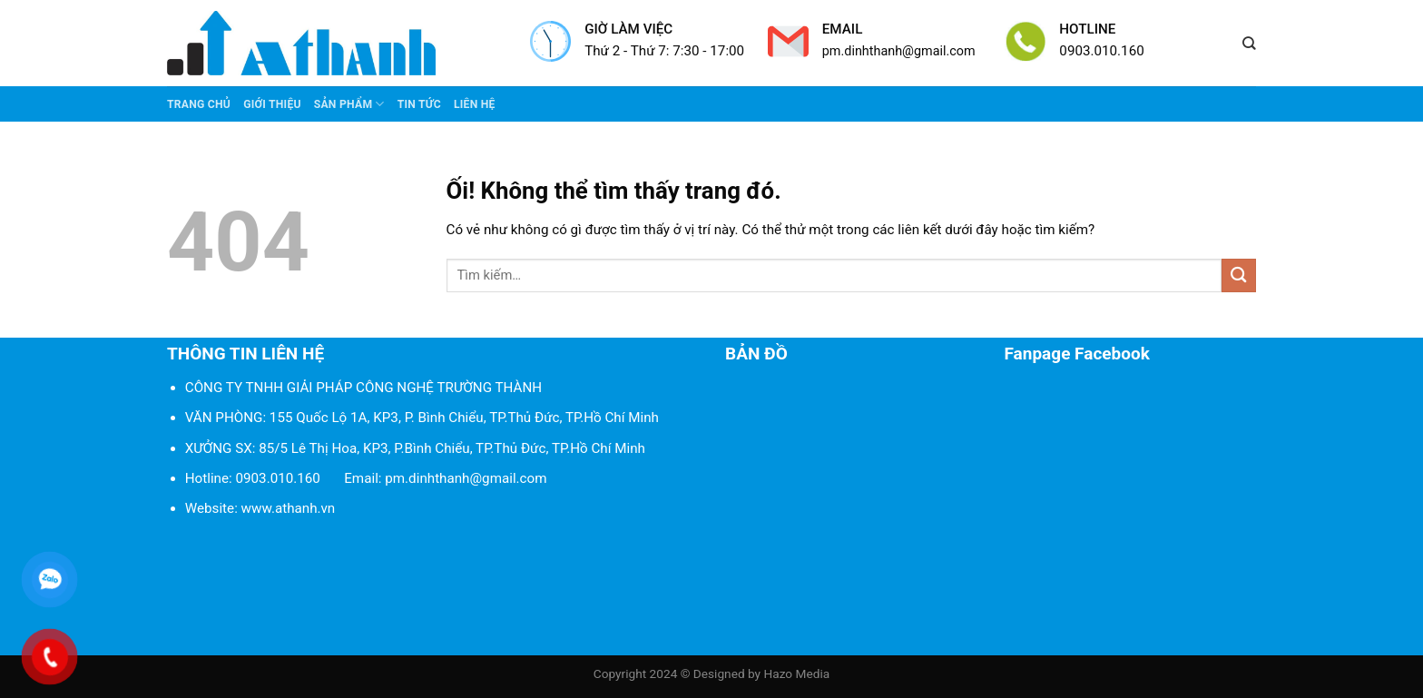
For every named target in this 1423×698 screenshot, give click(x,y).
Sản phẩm (349, 104)
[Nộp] (1239, 275)
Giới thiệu (272, 104)
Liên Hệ (475, 104)
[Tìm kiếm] (1249, 43)
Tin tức (419, 104)
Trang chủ (199, 104)
